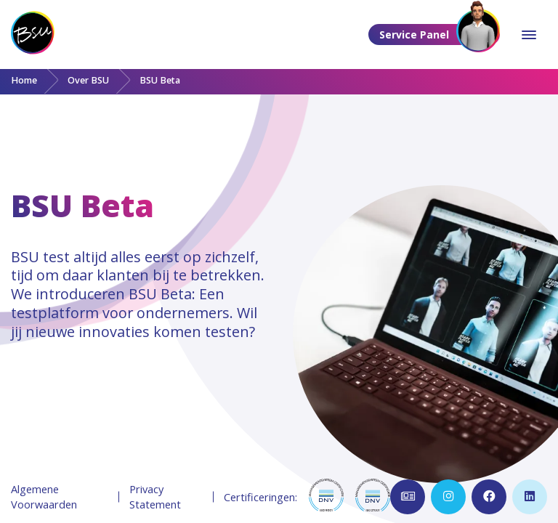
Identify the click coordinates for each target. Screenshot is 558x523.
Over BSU (88, 80)
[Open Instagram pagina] (448, 496)
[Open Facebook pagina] (489, 496)
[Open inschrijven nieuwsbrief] (407, 496)
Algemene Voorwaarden (44, 496)
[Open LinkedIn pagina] (529, 496)
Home (24, 80)
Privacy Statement (155, 496)
